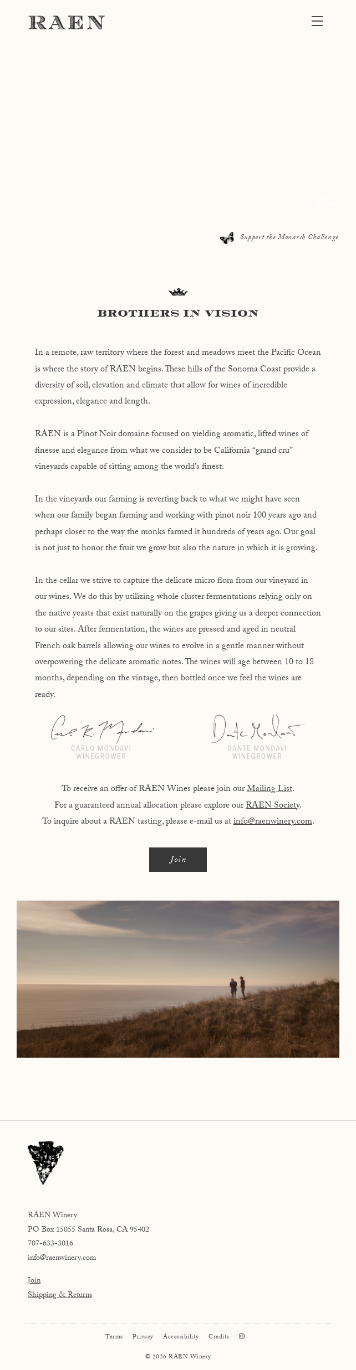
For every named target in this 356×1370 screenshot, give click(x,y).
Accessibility (181, 1337)
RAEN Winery (66, 22)
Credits (219, 1337)
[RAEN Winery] (178, 1163)
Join (178, 860)
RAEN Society (272, 806)
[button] (320, 22)
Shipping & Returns (60, 1295)
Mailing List (269, 789)
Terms (114, 1337)
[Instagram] (242, 1337)
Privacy (143, 1337)
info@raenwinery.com (272, 822)
